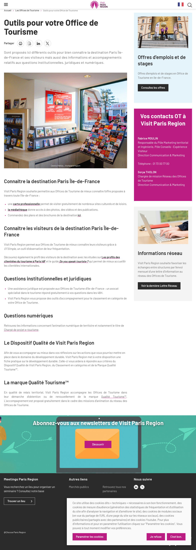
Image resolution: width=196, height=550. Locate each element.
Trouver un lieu (16, 501)
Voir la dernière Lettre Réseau (159, 285)
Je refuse (156, 536)
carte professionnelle (26, 204)
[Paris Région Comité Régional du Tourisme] (99, 4)
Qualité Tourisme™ (113, 396)
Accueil (7, 10)
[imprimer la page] (20, 43)
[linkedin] (136, 487)
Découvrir (98, 444)
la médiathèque (17, 209)
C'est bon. (176, 536)
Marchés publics (79, 487)
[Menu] (6, 4)
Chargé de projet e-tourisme (21, 329)
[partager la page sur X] (47, 43)
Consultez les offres (153, 87)
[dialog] (129, 521)
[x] (142, 487)
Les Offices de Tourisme (27, 10)
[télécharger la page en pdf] (29, 43)
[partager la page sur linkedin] (38, 43)
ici (79, 215)
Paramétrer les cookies (89, 536)
